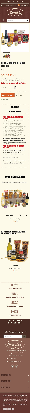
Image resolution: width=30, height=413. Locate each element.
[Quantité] (12, 87)
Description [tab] (15, 107)
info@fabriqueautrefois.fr (16, 361)
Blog (7, 5)
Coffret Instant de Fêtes (15, 268)
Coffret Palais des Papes (15, 219)
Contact (11, 1)
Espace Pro (13, 5)
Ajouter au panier (7, 95)
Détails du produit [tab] (15, 111)
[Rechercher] (18, 20)
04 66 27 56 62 (12, 358)
